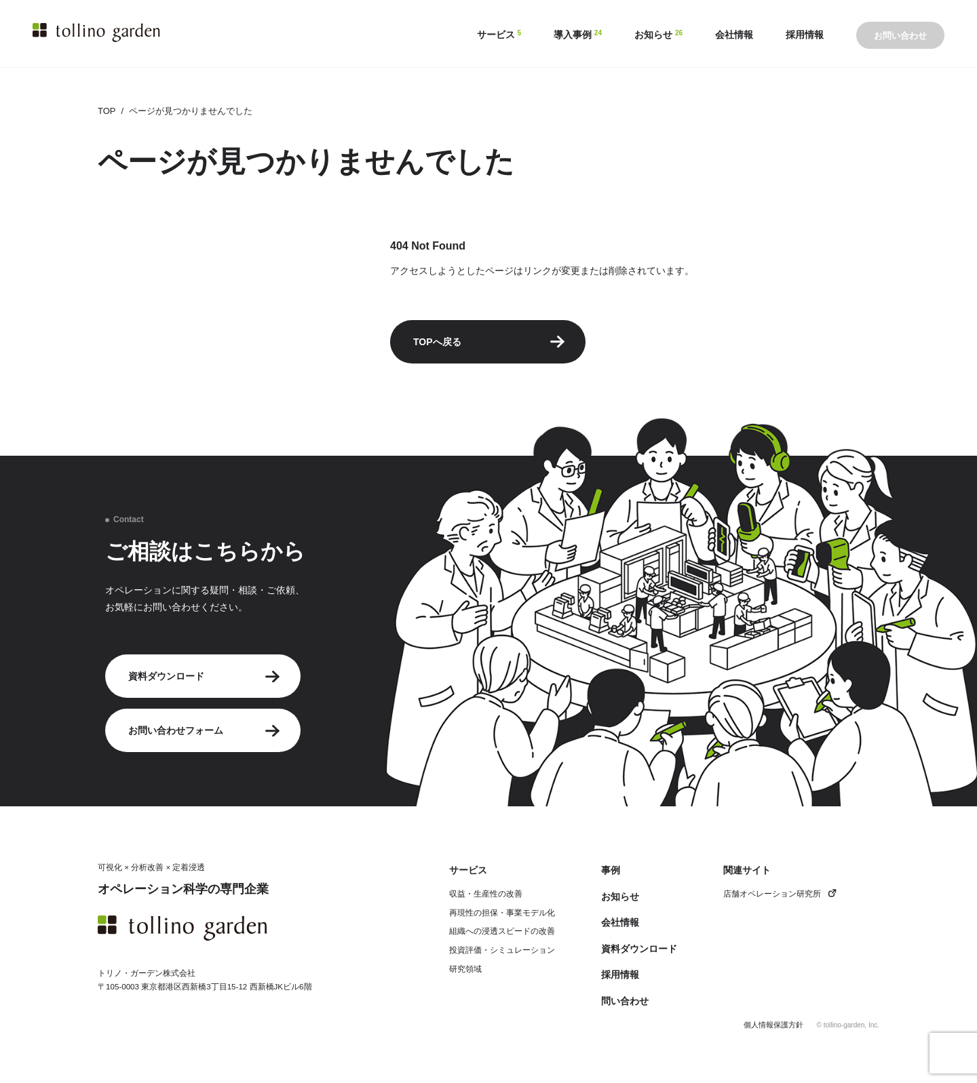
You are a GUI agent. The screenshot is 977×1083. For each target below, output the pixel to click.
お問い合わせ (900, 36)
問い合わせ (625, 1001)
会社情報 (620, 922)
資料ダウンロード (204, 677)
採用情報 (620, 974)
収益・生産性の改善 (485, 893)
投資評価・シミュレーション (502, 949)
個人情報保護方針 (773, 1025)
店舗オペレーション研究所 (780, 893)
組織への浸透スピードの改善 (502, 930)
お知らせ (620, 896)
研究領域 (465, 968)
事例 (610, 870)
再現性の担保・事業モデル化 (502, 912)
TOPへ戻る (489, 342)
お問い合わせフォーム (204, 731)
